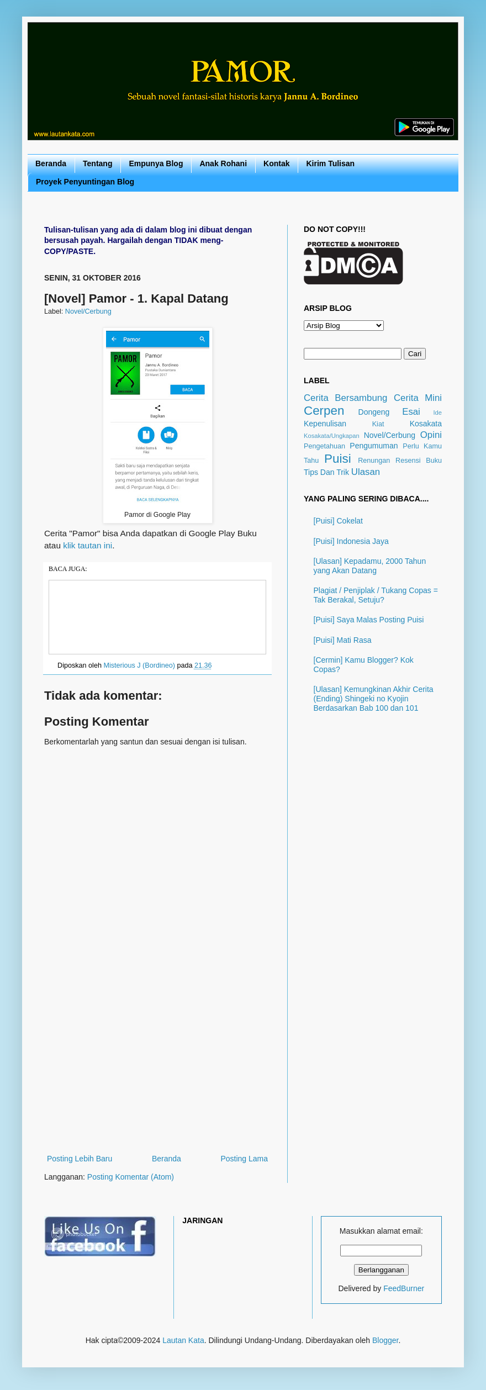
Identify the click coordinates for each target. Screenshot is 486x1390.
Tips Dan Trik (326, 472)
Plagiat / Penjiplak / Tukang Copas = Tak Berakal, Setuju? (376, 595)
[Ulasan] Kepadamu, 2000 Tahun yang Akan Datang (370, 566)
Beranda (50, 163)
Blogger (385, 1340)
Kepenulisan (325, 423)
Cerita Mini (418, 398)
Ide (437, 412)
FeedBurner (403, 1288)
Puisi (337, 459)
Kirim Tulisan (330, 163)
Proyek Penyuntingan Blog (85, 181)
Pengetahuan (324, 446)
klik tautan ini (87, 545)
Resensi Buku (418, 460)
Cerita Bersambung (345, 398)
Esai (411, 411)
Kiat (378, 424)
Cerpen (324, 410)
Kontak (276, 163)
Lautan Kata (183, 1340)
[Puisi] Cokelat (338, 520)
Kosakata (426, 423)
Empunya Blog (156, 163)
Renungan (374, 460)
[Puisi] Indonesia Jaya (351, 541)
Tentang (97, 163)
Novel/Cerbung (88, 311)
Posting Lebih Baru (79, 1158)
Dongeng (374, 412)
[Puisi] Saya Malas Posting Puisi (369, 619)
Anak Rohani (223, 163)
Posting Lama (244, 1158)
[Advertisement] (157, 1069)
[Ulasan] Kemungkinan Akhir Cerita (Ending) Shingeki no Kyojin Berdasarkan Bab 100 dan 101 (374, 698)
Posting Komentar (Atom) (130, 1176)
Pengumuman (374, 445)
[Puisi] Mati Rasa (343, 640)
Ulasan (365, 472)
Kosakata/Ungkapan (332, 435)
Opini (431, 435)
